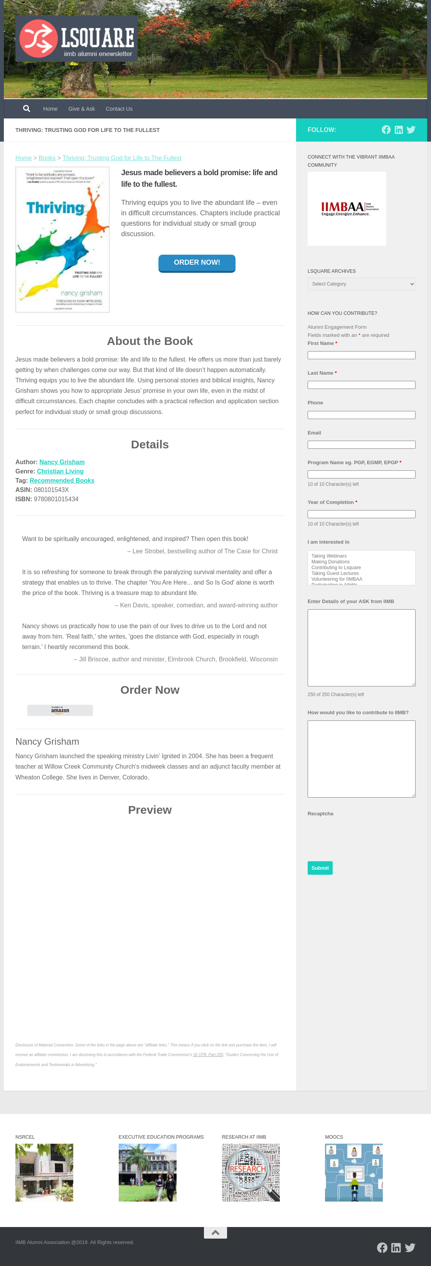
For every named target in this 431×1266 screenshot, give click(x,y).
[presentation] (366, 836)
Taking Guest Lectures (361, 573)
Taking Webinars (361, 556)
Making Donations (361, 562)
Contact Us (119, 109)
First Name (322, 343)
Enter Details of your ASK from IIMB (351, 601)
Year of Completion (332, 502)
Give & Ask (82, 109)
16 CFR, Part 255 (208, 1055)
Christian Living (60, 471)
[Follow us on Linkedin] (398, 129)
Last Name (322, 373)
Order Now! (197, 262)
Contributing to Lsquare (361, 568)
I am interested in (328, 542)
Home (50, 109)
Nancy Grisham (61, 462)
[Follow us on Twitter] (411, 129)
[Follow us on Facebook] (386, 129)
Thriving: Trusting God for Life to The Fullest (122, 158)
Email (314, 433)
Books (47, 158)
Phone (315, 403)
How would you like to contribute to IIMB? (358, 712)
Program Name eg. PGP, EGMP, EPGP (354, 462)
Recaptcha (320, 813)
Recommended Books (62, 480)
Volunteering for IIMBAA (361, 579)
